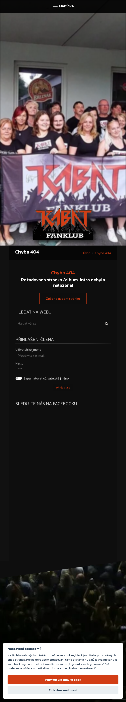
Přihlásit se (63, 387)
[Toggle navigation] (63, 6)
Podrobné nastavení (63, 690)
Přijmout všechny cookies (63, 680)
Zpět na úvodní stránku (63, 298)
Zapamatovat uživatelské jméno (46, 378)
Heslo (19, 363)
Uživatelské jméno (28, 349)
